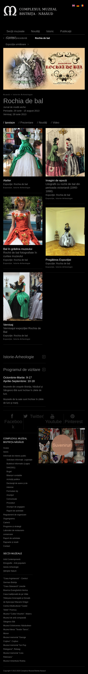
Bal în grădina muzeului (17, 249)
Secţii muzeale (16, 31)
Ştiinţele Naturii (9, 571)
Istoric (50, 31)
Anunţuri (10, 495)
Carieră (6, 522)
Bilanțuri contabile (14, 475)
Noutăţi (35, 31)
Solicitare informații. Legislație (19, 460)
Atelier (7, 180)
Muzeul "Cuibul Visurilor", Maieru (17, 614)
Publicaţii (65, 31)
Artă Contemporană (11, 559)
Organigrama (9, 518)
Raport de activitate (15, 511)
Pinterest (74, 421)
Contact (11, 37)
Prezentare (26, 122)
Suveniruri (61, 445)
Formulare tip (12, 491)
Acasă (6, 95)
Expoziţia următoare (16, 44)
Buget (9, 471)
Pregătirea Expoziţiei (58, 259)
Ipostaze (11, 122)
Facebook (13, 424)
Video (56, 122)
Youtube (53, 421)
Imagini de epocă (56, 180)
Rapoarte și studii (10, 542)
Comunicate (12, 499)
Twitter (36, 416)
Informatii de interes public (14, 456)
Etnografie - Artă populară (14, 563)
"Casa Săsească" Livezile (14, 586)
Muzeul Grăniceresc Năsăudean (17, 625)
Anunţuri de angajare (16, 507)
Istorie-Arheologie (23, 95)
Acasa (6, 448)
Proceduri (11, 503)
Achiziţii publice (13, 479)
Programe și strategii (12, 526)
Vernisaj (8, 324)
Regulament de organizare (14, 515)
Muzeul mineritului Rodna (14, 661)
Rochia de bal (21, 184)
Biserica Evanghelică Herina (15, 590)
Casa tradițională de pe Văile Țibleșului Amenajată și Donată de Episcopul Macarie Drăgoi (16, 598)
